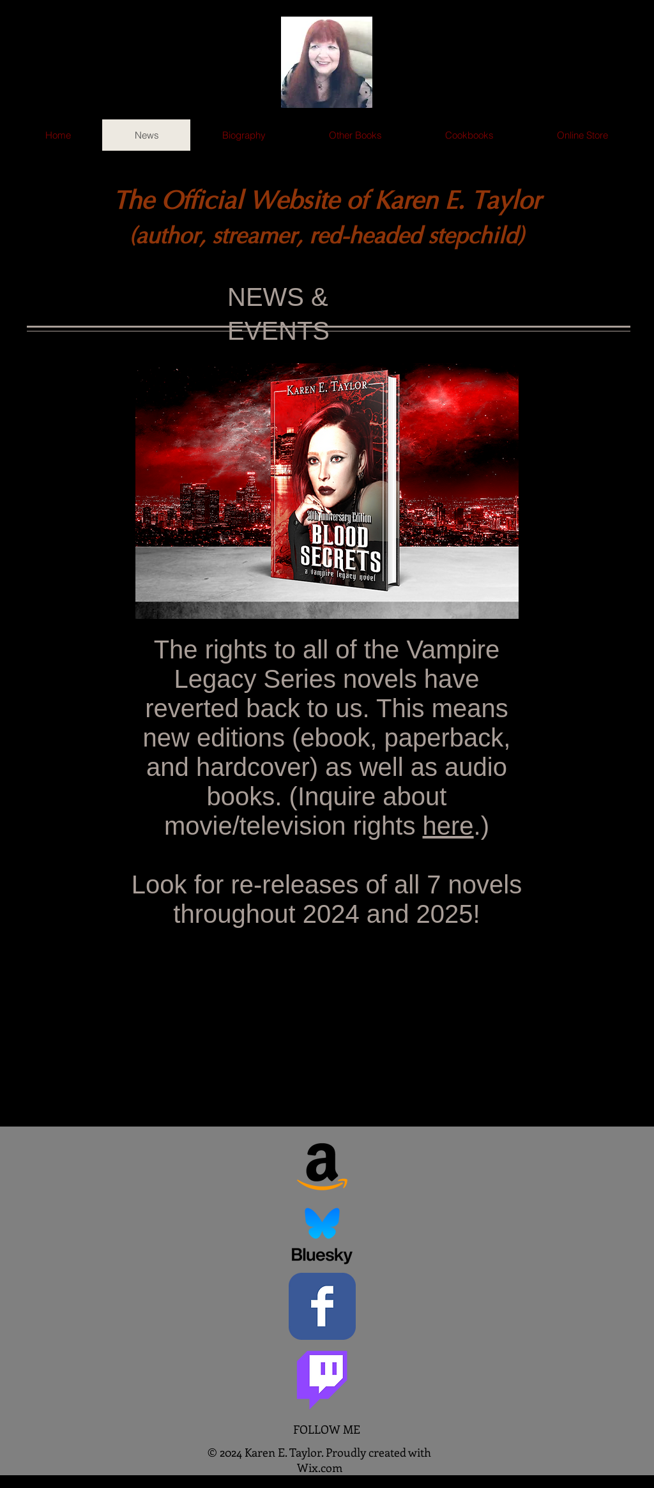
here (448, 826)
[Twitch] (322, 1376)
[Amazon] (322, 1165)
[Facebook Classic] (322, 1306)
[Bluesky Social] (322, 1236)
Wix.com (319, 1467)
